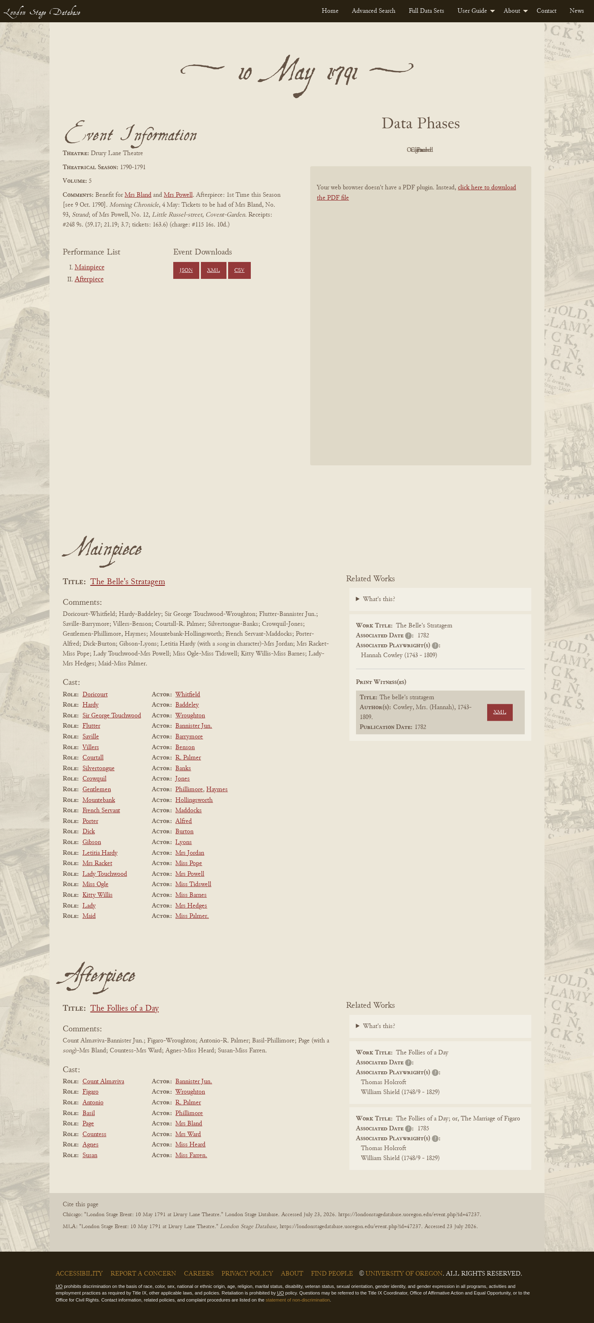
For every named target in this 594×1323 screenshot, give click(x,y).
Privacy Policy (247, 1274)
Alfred (183, 821)
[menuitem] (330, 11)
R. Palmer (188, 758)
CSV (239, 271)
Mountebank (98, 800)
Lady (89, 906)
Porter (90, 821)
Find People (332, 1274)
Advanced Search (374, 11)
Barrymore (189, 736)
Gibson (91, 842)
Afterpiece (89, 279)
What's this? (379, 599)
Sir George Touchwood (111, 715)
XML (213, 271)
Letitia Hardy (100, 853)
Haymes (217, 789)
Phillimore (189, 789)
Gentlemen (96, 789)
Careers (199, 1274)
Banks (183, 768)
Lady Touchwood (104, 874)
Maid (89, 916)
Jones (182, 779)
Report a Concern (143, 1274)
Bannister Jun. (193, 726)
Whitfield (187, 694)
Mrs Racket (97, 863)
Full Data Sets (426, 11)
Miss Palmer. (192, 916)
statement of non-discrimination (298, 1299)
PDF (350, 150)
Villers (90, 747)
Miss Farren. (191, 1155)
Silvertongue (98, 768)
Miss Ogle (95, 884)
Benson (185, 747)
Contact (546, 11)
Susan (89, 1155)
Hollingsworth (194, 800)
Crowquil (94, 779)
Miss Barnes (191, 895)
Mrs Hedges (191, 906)
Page (88, 1123)
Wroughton (190, 715)
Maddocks (188, 810)
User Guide (472, 11)
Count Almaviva (103, 1081)
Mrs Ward (188, 1134)
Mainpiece (89, 267)
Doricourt (95, 694)
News (577, 11)
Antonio (93, 1102)
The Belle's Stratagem (127, 582)
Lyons (183, 842)
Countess (94, 1134)
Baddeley (187, 705)
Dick (88, 831)
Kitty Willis (97, 895)
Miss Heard (190, 1144)
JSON (186, 271)
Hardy (90, 705)
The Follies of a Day (124, 1009)
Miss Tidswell (193, 884)
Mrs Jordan (189, 853)
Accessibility (79, 1274)
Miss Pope (188, 863)
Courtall (93, 758)
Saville (90, 736)
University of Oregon (404, 1274)
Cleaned (441, 150)
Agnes (90, 1144)
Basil (88, 1113)
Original (396, 150)
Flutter (91, 726)
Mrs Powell (178, 195)
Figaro (90, 1092)
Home (330, 11)
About (512, 11)
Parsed (486, 150)
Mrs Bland (138, 195)
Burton (184, 831)
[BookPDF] (420, 326)
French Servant (101, 810)
